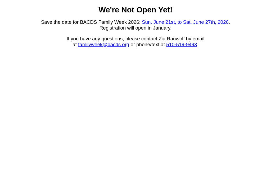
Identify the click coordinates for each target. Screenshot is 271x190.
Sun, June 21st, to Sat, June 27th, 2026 (185, 22)
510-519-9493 (181, 44)
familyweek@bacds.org (103, 44)
